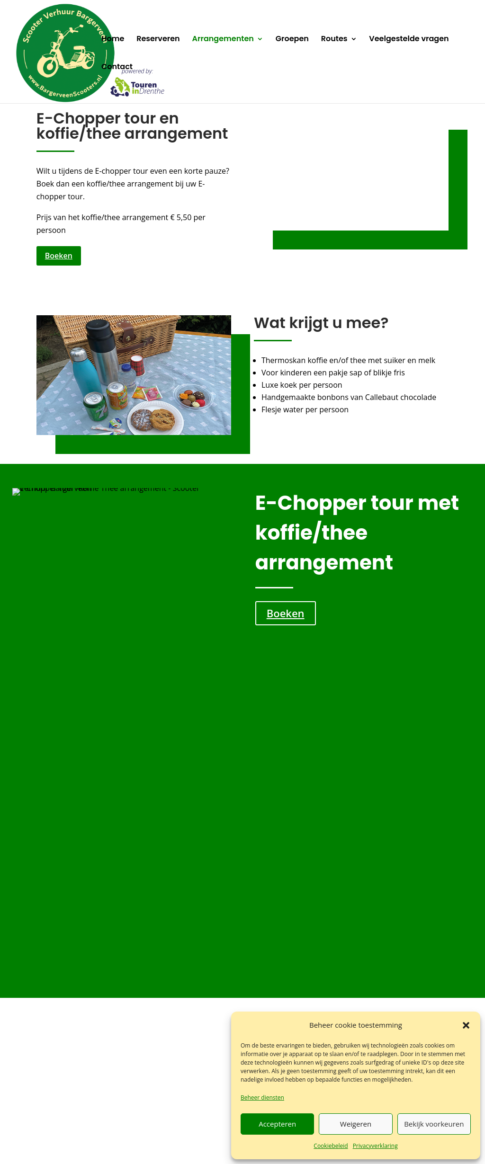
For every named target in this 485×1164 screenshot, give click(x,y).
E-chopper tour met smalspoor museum (76, 802)
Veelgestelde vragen (409, 40)
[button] (466, 1025)
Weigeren (355, 1123)
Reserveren (158, 40)
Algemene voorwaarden (221, 1145)
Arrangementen (223, 40)
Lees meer (69, 847)
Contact (117, 67)
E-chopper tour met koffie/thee (397, 795)
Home (112, 40)
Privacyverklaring (375, 1146)
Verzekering (164, 1145)
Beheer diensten (262, 1097)
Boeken (58, 255)
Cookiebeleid (331, 1146)
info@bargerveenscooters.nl (246, 1009)
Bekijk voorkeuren (434, 1123)
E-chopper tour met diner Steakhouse (293, 802)
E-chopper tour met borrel (182, 795)
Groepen (292, 40)
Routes (334, 40)
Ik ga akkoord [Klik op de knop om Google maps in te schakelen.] (400, 996)
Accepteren (277, 1123)
